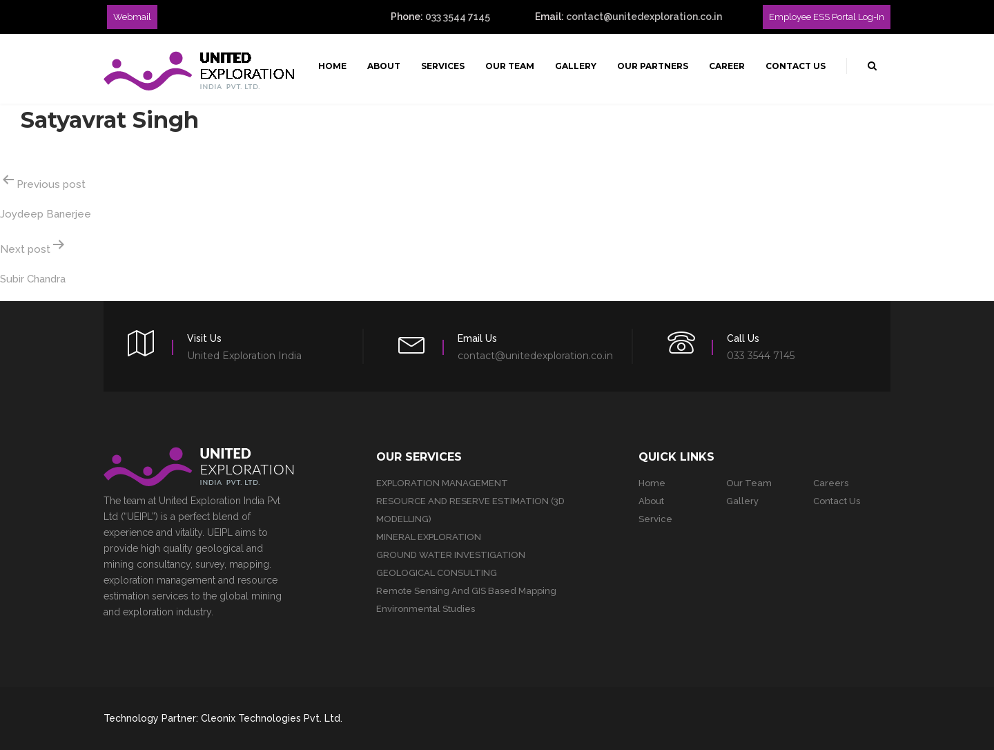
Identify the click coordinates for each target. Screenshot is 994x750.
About (383, 66)
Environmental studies (425, 609)
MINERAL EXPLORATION (428, 537)
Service (655, 519)
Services (443, 66)
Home (332, 66)
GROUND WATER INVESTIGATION (450, 555)
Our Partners (652, 66)
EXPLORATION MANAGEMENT (442, 483)
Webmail (132, 17)
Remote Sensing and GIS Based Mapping (466, 591)
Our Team (509, 66)
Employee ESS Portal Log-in (826, 17)
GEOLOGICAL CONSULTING (436, 573)
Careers (830, 483)
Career (727, 66)
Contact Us (796, 66)
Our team (749, 483)
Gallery (575, 66)
